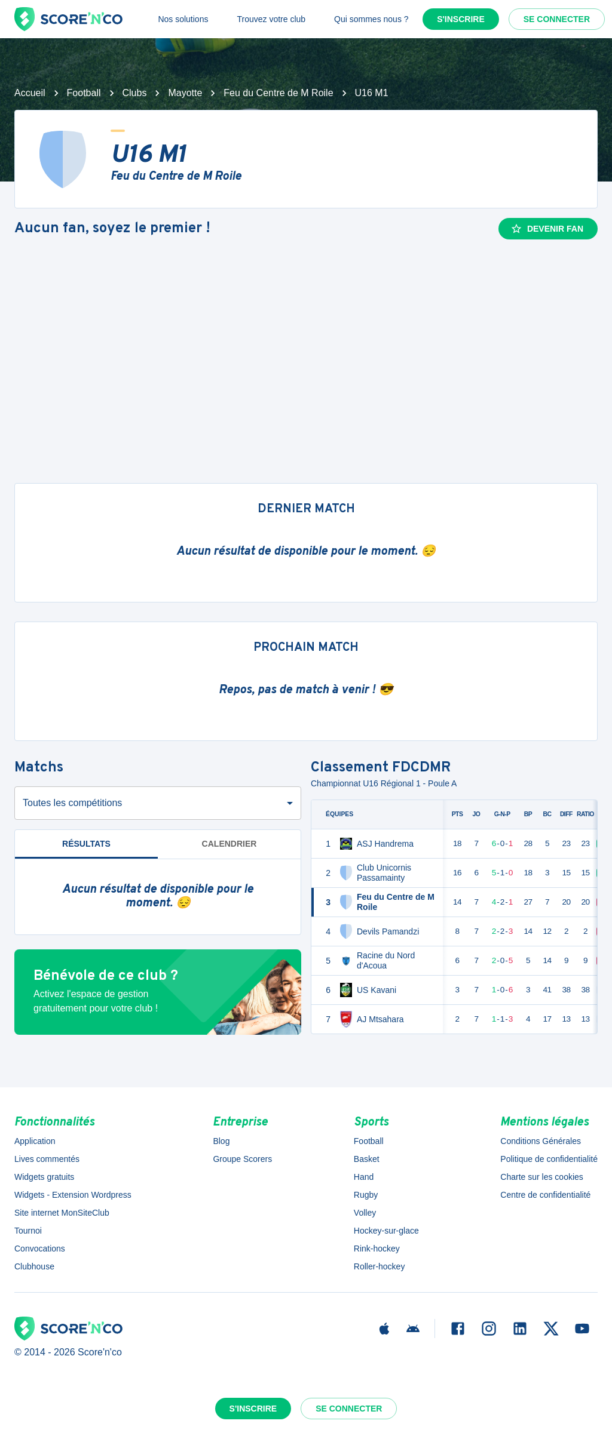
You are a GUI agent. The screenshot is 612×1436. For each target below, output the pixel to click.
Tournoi (28, 1230)
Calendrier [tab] (229, 843)
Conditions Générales (540, 1141)
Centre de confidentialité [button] (545, 1195)
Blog (221, 1141)
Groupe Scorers (242, 1159)
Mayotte (185, 93)
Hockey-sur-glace (386, 1230)
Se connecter (557, 19)
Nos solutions (183, 19)
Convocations (39, 1248)
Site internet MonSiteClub (61, 1212)
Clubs (135, 93)
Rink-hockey (377, 1248)
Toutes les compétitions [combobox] (72, 803)
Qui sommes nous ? (371, 19)
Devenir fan (546, 229)
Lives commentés (46, 1159)
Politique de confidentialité (549, 1159)
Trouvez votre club (271, 19)
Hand (364, 1177)
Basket (367, 1159)
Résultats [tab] (86, 843)
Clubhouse (34, 1266)
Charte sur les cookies (541, 1177)
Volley (365, 1212)
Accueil (29, 93)
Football (84, 93)
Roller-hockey (379, 1266)
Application (35, 1141)
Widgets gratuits (44, 1177)
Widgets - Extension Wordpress (72, 1195)
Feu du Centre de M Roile (278, 93)
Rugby (366, 1195)
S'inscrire (461, 19)
